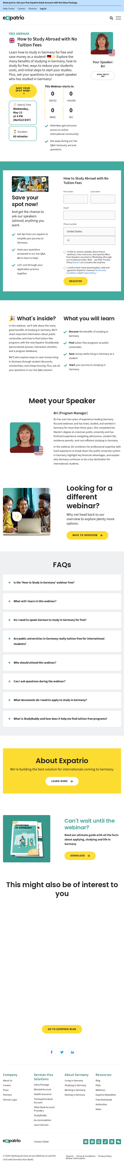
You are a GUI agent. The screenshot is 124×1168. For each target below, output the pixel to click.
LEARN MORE (62, 784)
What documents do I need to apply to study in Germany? (47, 703)
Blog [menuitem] (98, 1085)
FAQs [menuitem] (98, 1090)
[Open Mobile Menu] (118, 18)
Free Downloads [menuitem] (105, 1105)
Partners (33, 8)
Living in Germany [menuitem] (74, 1085)
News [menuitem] (99, 1115)
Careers (21, 8)
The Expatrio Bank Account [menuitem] (44, 1106)
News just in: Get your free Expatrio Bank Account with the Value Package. (40, 2)
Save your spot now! (23, 90)
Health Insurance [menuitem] (43, 1099)
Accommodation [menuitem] (43, 1127)
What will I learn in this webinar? (32, 604)
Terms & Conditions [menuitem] (86, 1163)
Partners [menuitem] (7, 1100)
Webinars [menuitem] (101, 1095)
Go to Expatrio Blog (62, 1033)
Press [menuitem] (6, 1095)
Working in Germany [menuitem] (76, 1095)
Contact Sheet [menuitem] (42, 1149)
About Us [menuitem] (8, 1085)
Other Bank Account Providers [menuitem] (45, 1115)
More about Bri (103, 75)
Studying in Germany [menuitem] (76, 1090)
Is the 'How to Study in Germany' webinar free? (41, 586)
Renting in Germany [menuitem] (76, 1100)
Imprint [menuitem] (69, 1163)
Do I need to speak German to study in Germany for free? (47, 623)
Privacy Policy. (89, 273)
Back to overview (88, 538)
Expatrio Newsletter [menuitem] (106, 1100)
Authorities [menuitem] (102, 1110)
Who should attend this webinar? (32, 666)
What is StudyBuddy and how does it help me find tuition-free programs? (57, 722)
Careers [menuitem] (7, 1090)
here (75, 263)
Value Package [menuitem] (42, 1089)
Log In (43, 8)
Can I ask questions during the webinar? (36, 684)
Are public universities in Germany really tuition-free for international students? (56, 644)
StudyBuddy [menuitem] (41, 1122)
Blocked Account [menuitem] (43, 1094)
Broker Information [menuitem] (75, 1166)
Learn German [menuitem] (42, 1132)
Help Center (9, 8)
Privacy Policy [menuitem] (105, 1163)
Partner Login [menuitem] (10, 1105)
